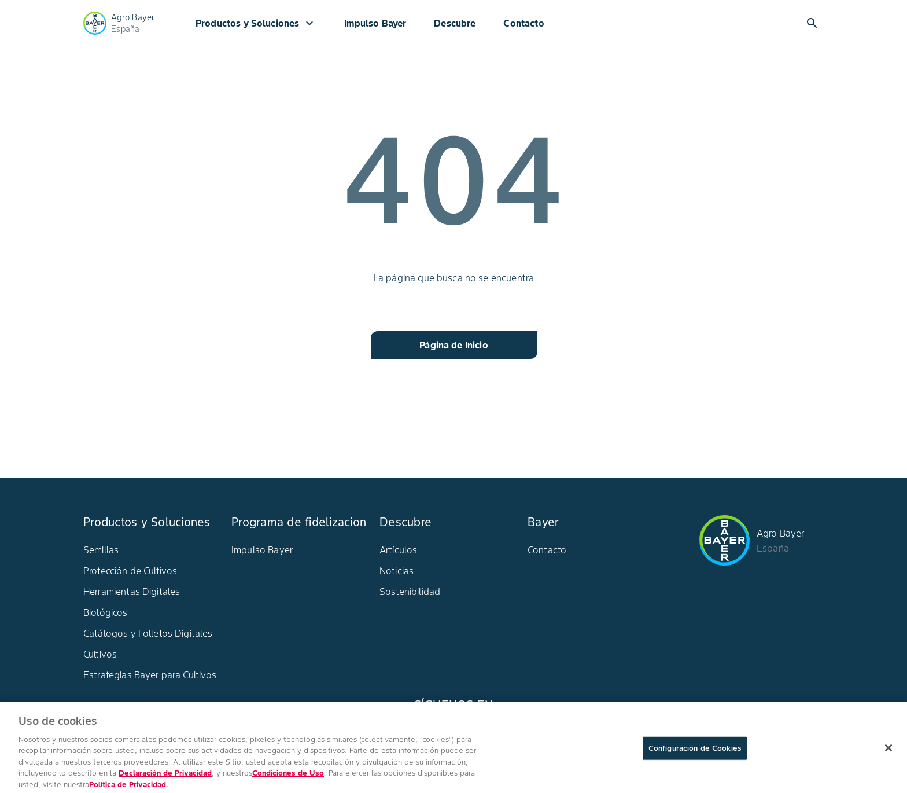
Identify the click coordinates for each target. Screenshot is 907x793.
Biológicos (105, 612)
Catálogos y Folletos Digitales (148, 633)
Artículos (398, 550)
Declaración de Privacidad (165, 778)
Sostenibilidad (409, 591)
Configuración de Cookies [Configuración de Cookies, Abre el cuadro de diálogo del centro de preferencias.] (694, 753)
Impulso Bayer (375, 23)
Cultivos (100, 654)
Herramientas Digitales (131, 591)
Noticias (396, 571)
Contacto (523, 23)
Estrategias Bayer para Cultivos (150, 675)
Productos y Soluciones (256, 23)
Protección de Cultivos (130, 571)
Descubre (454, 23)
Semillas (101, 550)
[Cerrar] (888, 753)
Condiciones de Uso (288, 778)
